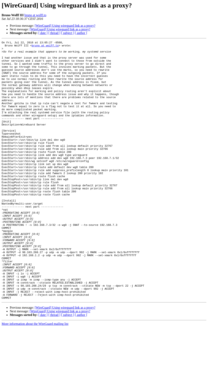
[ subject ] (67, 33)
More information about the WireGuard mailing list (35, 375)
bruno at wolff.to (35, 15)
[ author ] (81, 33)
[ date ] (43, 33)
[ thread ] (54, 33)
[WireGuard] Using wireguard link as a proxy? (65, 25)
